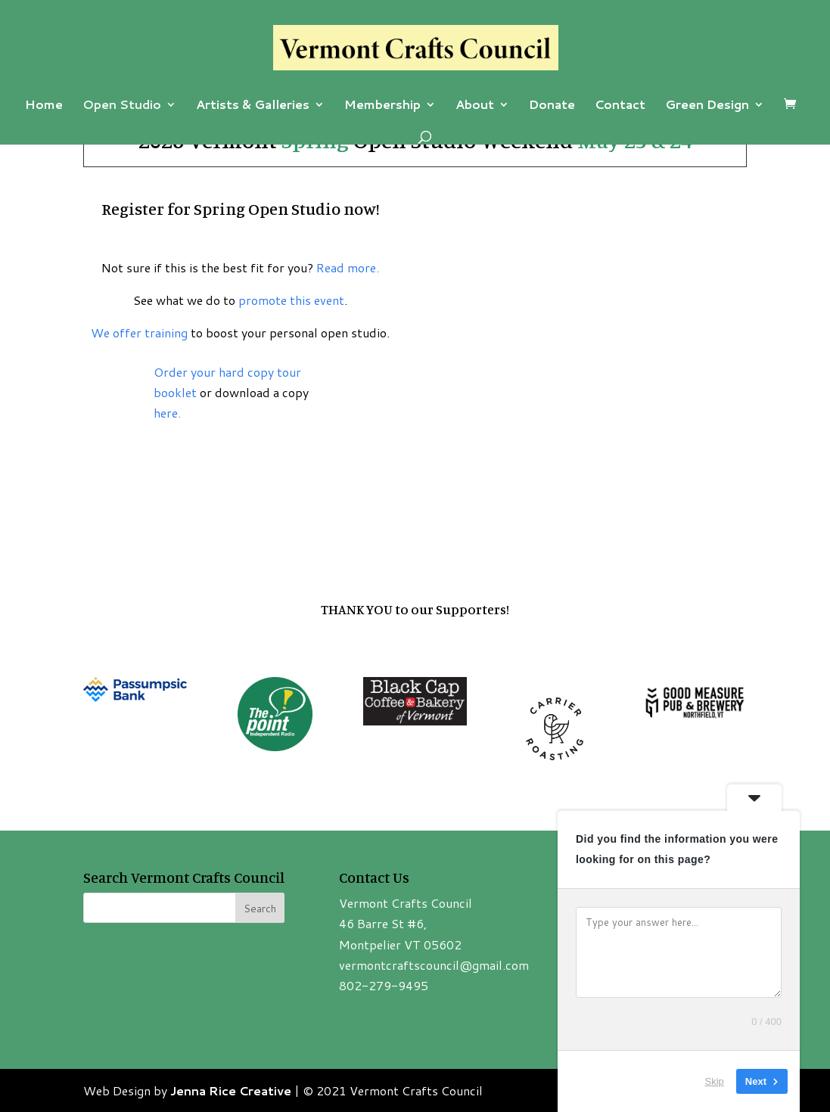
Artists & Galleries (252, 106)
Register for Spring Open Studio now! (240, 208)
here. (167, 412)
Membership (382, 106)
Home (44, 106)
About (474, 106)
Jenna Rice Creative (230, 1090)
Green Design (707, 106)
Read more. (347, 267)
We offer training (139, 332)
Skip (714, 1081)
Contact (620, 106)
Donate (552, 106)
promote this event (291, 300)
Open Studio (121, 106)
